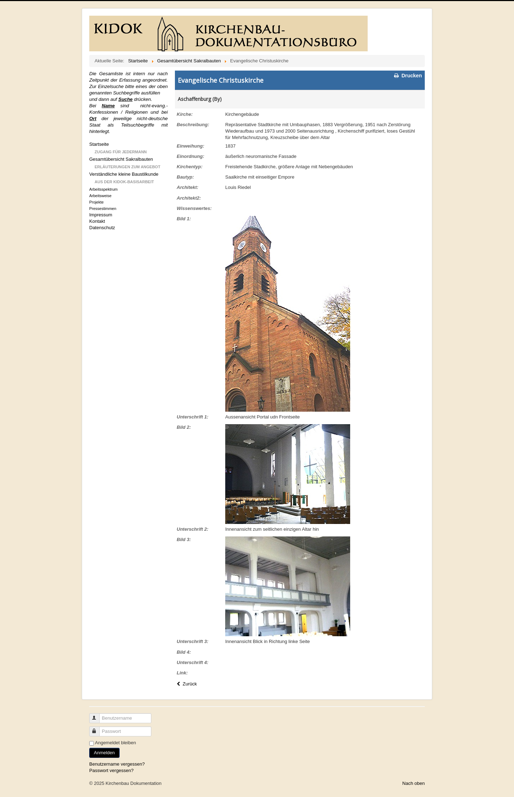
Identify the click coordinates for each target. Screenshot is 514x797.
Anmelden (104, 752)
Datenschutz (102, 227)
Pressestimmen (102, 208)
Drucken (407, 75)
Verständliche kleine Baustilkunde (123, 174)
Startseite (99, 144)
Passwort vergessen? (111, 770)
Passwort (97, 728)
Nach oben (413, 783)
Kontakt (97, 221)
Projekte (96, 202)
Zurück (186, 684)
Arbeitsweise (100, 196)
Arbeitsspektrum (103, 189)
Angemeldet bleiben (115, 742)
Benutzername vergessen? (117, 764)
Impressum (100, 214)
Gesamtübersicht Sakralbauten (121, 159)
